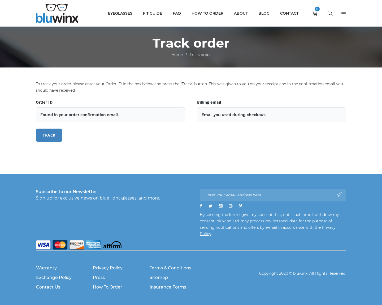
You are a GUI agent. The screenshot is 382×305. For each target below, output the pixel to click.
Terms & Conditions (170, 267)
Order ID (44, 102)
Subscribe (339, 194)
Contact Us (48, 287)
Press (99, 277)
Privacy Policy (108, 267)
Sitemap (159, 277)
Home (177, 54)
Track (49, 135)
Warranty (46, 267)
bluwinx (300, 273)
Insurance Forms (168, 287)
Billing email (209, 102)
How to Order (107, 287)
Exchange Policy (54, 277)
